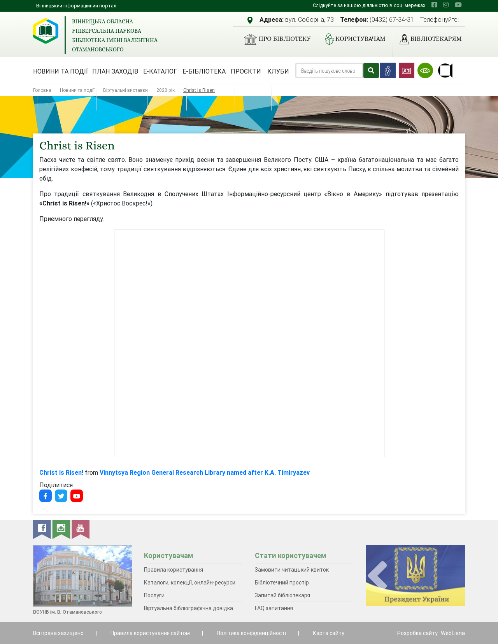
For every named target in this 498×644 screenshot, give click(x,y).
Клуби (278, 71)
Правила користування (173, 569)
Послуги (154, 595)
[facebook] (434, 4)
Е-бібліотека (204, 71)
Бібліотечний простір (282, 582)
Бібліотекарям (427, 39)
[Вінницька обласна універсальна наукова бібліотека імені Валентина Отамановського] (45, 31)
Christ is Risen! (61, 472)
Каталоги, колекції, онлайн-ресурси (189, 582)
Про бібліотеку (274, 39)
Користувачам (352, 39)
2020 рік (165, 90)
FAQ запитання (274, 608)
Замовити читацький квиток (292, 569)
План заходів (115, 71)
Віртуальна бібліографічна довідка (188, 608)
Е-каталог (160, 71)
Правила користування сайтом (150, 633)
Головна (42, 90)
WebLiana (453, 633)
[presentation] (377, 576)
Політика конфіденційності (251, 633)
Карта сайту (328, 633)
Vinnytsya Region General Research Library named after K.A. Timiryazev (205, 472)
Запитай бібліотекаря (282, 595)
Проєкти (246, 71)
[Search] (329, 70)
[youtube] (458, 4)
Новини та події (60, 71)
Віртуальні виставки (125, 90)
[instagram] (446, 4)
